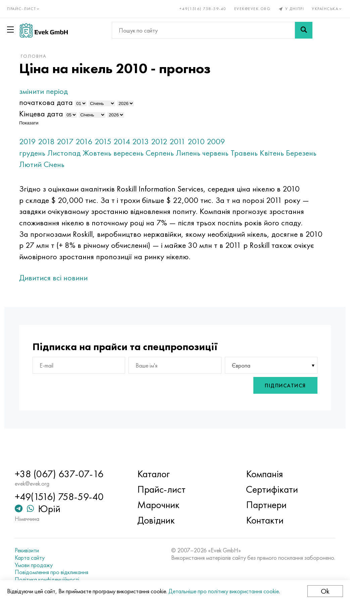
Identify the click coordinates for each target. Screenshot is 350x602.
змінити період (62, 91)
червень (234, 153)
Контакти (260, 520)
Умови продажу (47, 565)
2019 (46, 141)
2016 (103, 141)
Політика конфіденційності (60, 579)
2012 (178, 141)
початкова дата (65, 102)
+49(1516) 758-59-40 (200, 8)
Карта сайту (43, 557)
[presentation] (197, 398)
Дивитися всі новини (72, 289)
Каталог (158, 474)
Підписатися (266, 398)
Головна (53, 56)
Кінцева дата (60, 113)
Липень (207, 153)
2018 (65, 141)
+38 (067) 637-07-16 (72, 474)
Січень (105, 164)
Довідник (160, 520)
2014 (141, 141)
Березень (53, 164)
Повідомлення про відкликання (65, 572)
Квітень (291, 153)
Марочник (163, 505)
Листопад (83, 153)
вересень (148, 153)
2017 (84, 141)
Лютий (82, 164)
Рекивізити (40, 550)
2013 (159, 141)
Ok (322, 591)
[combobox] (258, 378)
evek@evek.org (249, 8)
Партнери (261, 505)
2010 (215, 141)
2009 (235, 141)
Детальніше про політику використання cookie (226, 591)
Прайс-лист (166, 490)
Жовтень (116, 153)
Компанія (259, 474)
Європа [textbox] (235, 378)
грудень (51, 153)
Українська (324, 8)
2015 (122, 141)
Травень (263, 153)
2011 (197, 141)
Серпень (179, 153)
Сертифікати (267, 490)
